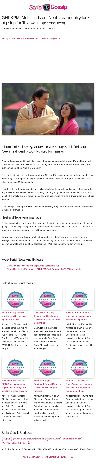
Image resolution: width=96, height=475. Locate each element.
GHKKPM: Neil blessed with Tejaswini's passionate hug (33, 266)
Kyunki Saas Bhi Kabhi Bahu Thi (29, 439)
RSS (71, 457)
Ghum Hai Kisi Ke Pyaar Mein (25, 38)
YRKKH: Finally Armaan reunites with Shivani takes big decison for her (14, 316)
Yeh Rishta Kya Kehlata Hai (15, 443)
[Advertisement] (48, 62)
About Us (27, 457)
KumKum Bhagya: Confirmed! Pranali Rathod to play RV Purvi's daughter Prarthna (48, 385)
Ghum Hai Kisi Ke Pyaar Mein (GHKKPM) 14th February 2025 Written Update (44, 269)
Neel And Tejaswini (51, 38)
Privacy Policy (40, 457)
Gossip (5, 38)
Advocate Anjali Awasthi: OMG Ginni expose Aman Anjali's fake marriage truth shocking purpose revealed (14, 385)
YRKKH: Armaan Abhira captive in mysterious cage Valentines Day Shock (78, 316)
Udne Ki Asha (53, 439)
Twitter (64, 457)
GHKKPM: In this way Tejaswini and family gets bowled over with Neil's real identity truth (47, 317)
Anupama (7, 439)
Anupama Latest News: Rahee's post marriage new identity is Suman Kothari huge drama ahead (79, 385)
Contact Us (53, 457)
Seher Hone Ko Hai (72, 439)
